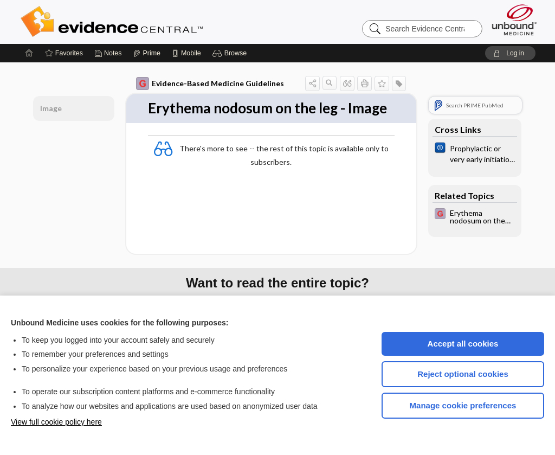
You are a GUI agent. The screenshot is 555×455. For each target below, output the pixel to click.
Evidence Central (155, 21)
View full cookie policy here (56, 422)
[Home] (29, 53)
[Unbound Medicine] (514, 20)
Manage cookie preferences (463, 405)
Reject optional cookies (462, 374)
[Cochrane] (474, 153)
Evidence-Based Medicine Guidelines (210, 83)
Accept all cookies (463, 343)
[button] (231, 53)
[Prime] (146, 53)
